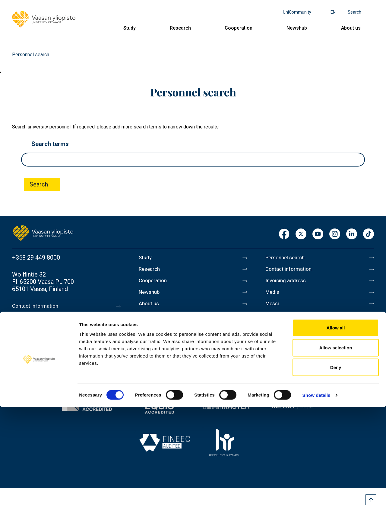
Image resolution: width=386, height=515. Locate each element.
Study (129, 28)
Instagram (334, 234)
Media (273, 295)
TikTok (368, 234)
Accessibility (282, 346)
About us (351, 28)
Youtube (317, 234)
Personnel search (288, 257)
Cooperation (238, 28)
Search (354, 12)
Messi (273, 308)
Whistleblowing (285, 359)
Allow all (336, 435)
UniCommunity (297, 12)
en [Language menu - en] (333, 12)
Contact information (38, 305)
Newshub (296, 28)
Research (180, 28)
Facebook (284, 234)
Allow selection (335, 455)
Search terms (50, 143)
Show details (316, 503)
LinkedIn (351, 234)
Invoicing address (288, 283)
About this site (284, 321)
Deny (335, 475)
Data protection (286, 333)
